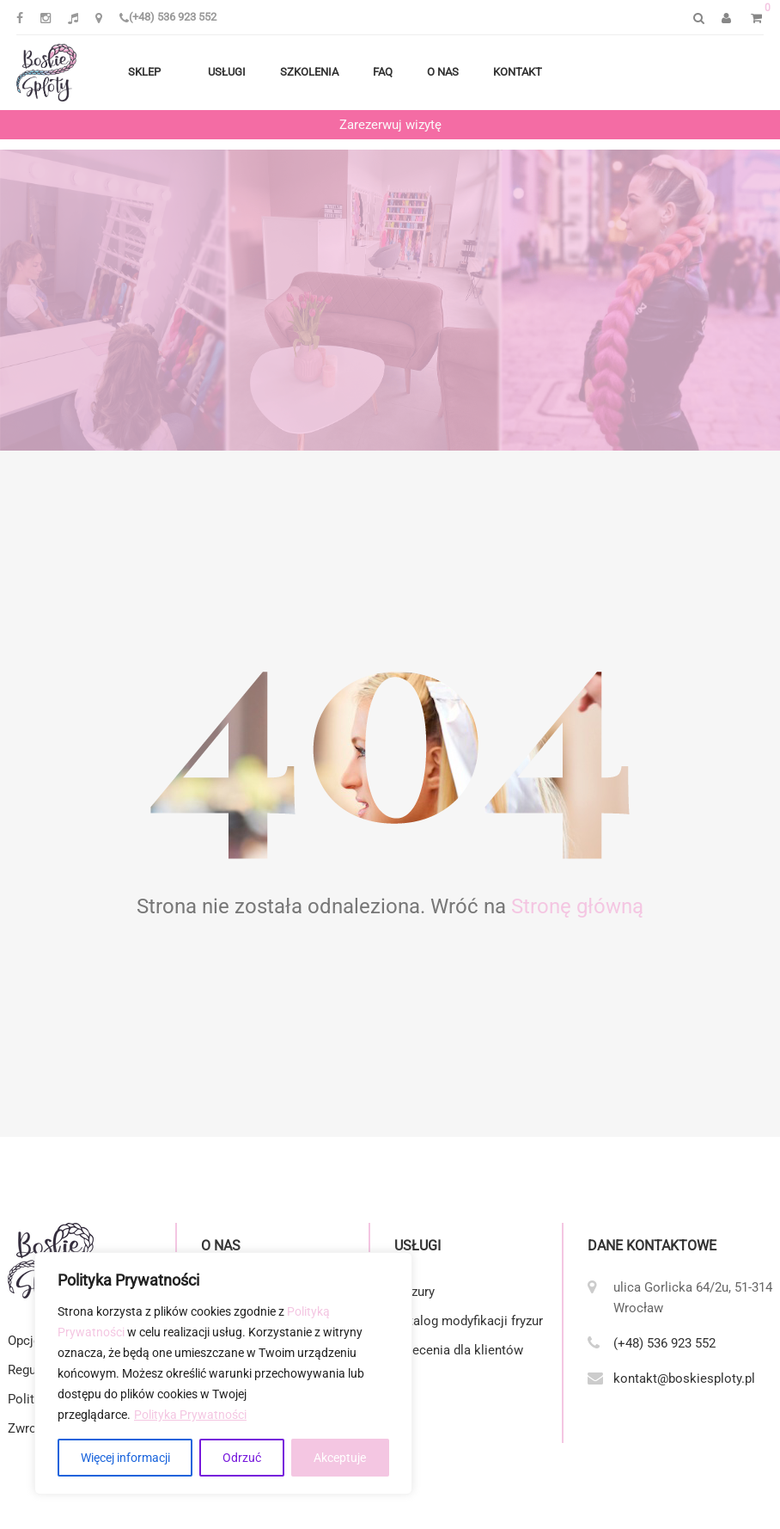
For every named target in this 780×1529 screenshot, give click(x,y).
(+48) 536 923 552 (167, 16)
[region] (223, 1373)
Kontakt (517, 71)
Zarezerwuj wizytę (390, 124)
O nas (443, 71)
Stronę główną (577, 906)
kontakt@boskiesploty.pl (684, 1378)
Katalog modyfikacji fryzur (468, 1321)
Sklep (144, 71)
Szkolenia (309, 71)
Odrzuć (241, 1458)
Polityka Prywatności (190, 1415)
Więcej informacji (125, 1458)
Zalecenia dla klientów (458, 1350)
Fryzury (414, 1291)
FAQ (383, 71)
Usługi (227, 71)
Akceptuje (340, 1458)
